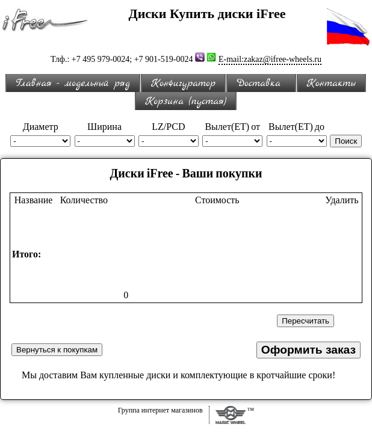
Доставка (261, 83)
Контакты (331, 83)
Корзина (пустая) (185, 101)
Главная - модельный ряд (73, 83)
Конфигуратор (183, 83)
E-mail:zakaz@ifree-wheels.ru (270, 59)
